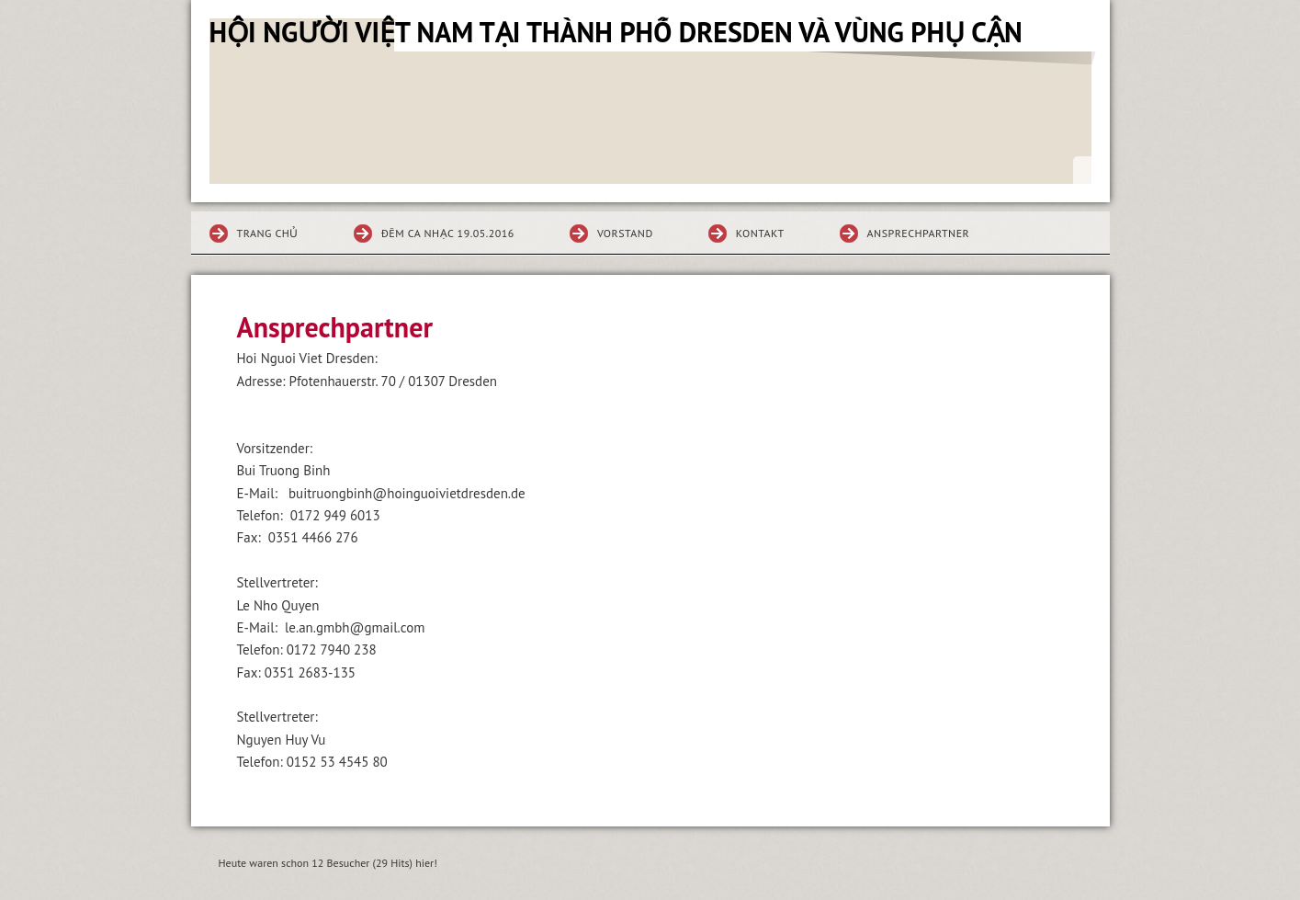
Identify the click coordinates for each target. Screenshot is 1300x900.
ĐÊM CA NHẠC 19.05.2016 (447, 233)
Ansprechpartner (918, 233)
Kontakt (760, 233)
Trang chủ (268, 233)
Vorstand (625, 233)
